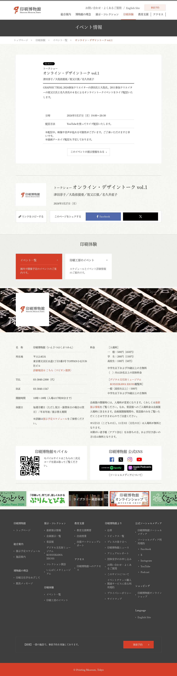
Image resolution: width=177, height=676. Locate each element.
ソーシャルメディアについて (125, 475)
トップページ (21, 40)
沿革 (109, 530)
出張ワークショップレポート (89, 544)
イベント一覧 (60, 40)
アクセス (158, 14)
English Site (144, 617)
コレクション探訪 (56, 564)
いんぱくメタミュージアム (58, 572)
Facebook (103, 216)
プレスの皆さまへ (117, 542)
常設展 (50, 542)
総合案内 (66, 14)
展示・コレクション (107, 14)
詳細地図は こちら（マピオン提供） (53, 370)
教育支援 (143, 14)
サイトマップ (114, 599)
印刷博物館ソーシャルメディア (150, 532)
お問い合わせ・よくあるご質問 (119, 567)
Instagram (146, 560)
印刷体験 (128, 14)
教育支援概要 (84, 530)
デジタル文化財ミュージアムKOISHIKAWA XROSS (58, 553)
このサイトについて (118, 574)
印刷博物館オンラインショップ (150, 595)
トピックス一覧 (115, 536)
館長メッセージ (24, 583)
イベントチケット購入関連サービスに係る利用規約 (119, 584)
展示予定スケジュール (55, 419)
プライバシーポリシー (119, 593)
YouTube (145, 566)
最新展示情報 (53, 530)
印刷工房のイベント (57, 600)
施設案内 (21, 557)
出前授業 (81, 536)
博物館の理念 (83, 14)
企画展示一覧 (53, 536)
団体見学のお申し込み (119, 559)
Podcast (145, 572)
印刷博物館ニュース (118, 547)
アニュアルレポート (118, 553)
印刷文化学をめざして (28, 577)
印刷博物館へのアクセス (89, 568)
